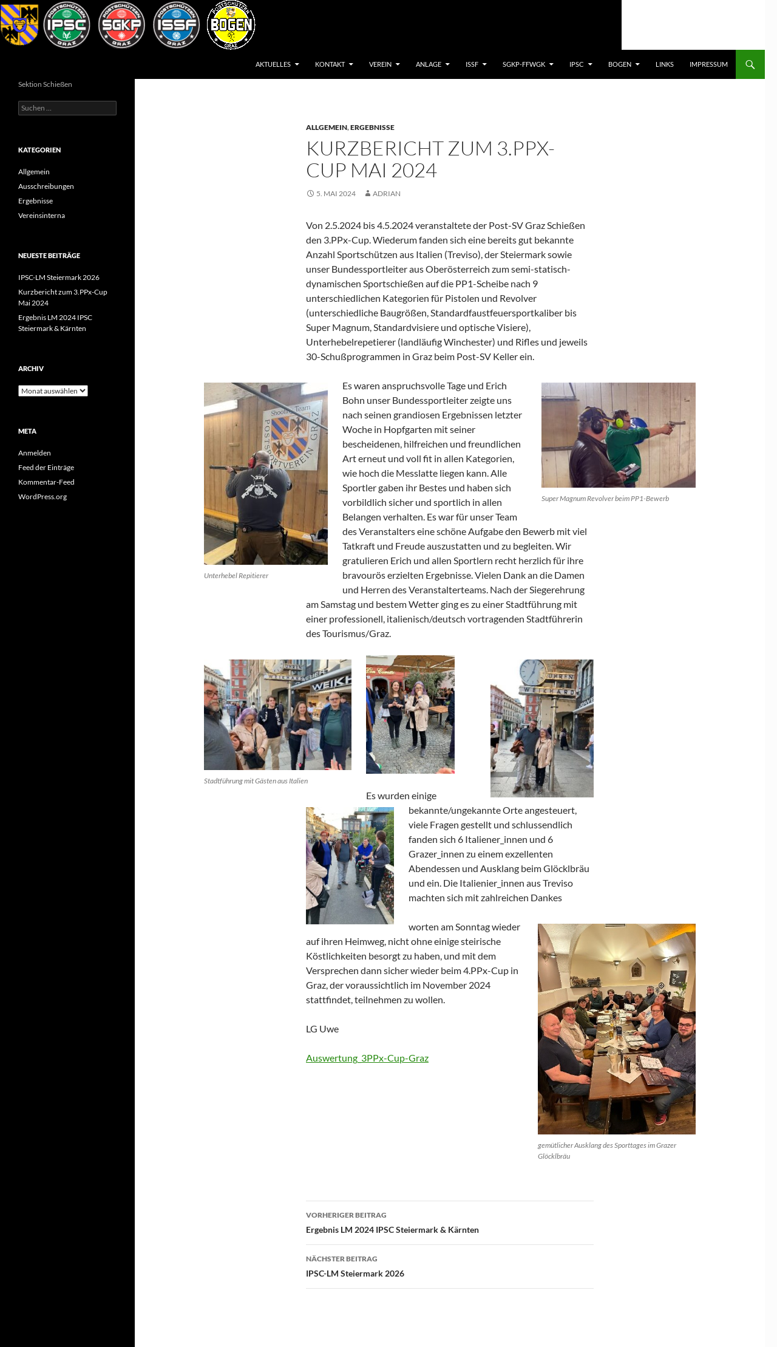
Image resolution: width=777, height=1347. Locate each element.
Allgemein (326, 127)
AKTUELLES (273, 64)
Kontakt (330, 64)
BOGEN (619, 64)
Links (665, 64)
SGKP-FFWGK (524, 64)
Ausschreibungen (46, 186)
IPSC (576, 64)
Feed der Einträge (46, 467)
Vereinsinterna (41, 215)
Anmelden (34, 452)
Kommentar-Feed (46, 481)
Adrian (387, 193)
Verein (380, 64)
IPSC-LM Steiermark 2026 (450, 1265)
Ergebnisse (372, 127)
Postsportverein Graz (69, 64)
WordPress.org (42, 496)
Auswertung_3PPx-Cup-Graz (367, 1057)
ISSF (472, 64)
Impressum (709, 64)
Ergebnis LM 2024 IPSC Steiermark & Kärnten (450, 1221)
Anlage (428, 64)
